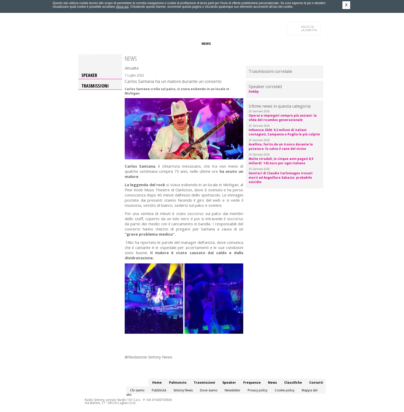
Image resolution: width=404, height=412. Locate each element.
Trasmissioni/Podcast (137, 43)
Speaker (167, 43)
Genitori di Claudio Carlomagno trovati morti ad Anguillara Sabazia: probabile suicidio (281, 177)
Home (85, 43)
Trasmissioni (95, 86)
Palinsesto (104, 43)
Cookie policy (284, 390)
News (206, 43)
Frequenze (188, 43)
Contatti (88, 54)
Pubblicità (159, 390)
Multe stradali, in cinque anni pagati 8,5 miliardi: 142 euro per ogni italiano (281, 161)
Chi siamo (137, 390)
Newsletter (232, 390)
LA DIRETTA (309, 28)
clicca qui (122, 6)
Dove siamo (208, 390)
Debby (254, 91)
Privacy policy (257, 390)
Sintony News (183, 390)
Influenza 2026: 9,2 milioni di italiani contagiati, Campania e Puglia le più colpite (284, 132)
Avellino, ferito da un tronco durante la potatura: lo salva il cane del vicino (281, 146)
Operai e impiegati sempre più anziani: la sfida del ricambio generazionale (283, 117)
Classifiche (224, 43)
